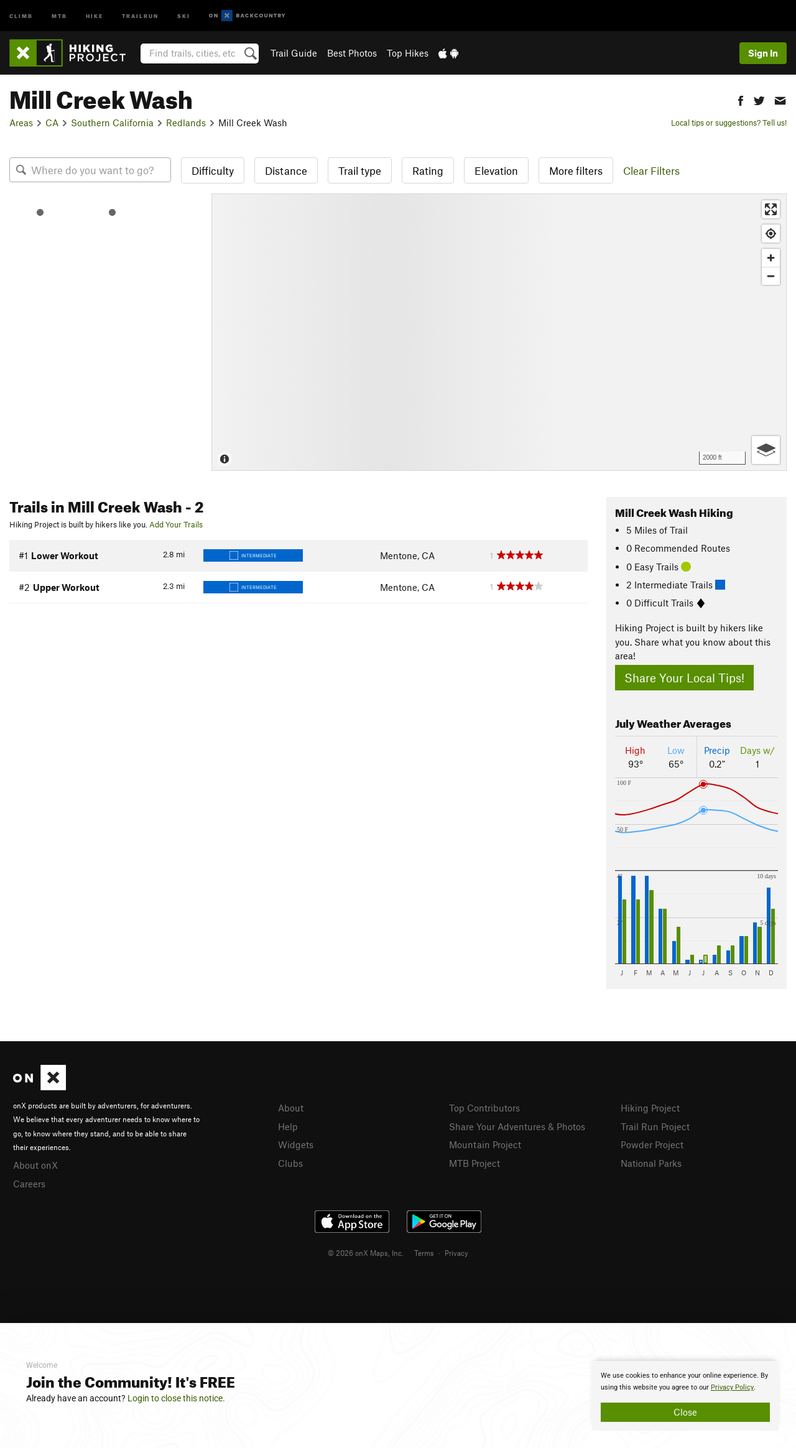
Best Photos (352, 52)
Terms (424, 1252)
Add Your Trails (176, 524)
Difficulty (213, 170)
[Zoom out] (771, 276)
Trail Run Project (655, 1126)
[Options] (766, 450)
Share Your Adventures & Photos (517, 1126)
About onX (35, 1165)
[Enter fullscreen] (771, 209)
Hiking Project (650, 1107)
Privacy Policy (732, 1387)
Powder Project (652, 1144)
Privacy (456, 1252)
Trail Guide (294, 52)
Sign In (763, 52)
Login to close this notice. (176, 1398)
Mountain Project (485, 1144)
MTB (59, 15)
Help (288, 1126)
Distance (286, 170)
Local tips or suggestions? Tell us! (729, 123)
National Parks (651, 1163)
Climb (21, 15)
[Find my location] (771, 234)
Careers (29, 1183)
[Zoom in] (771, 258)
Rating (427, 170)
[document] (685, 1396)
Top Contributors (484, 1107)
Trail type (359, 170)
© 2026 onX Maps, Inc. (366, 1252)
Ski (183, 15)
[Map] (499, 332)
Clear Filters (651, 170)
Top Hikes (407, 52)
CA (51, 122)
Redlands (186, 122)
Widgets (295, 1144)
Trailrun (140, 15)
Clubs (290, 1163)
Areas (21, 122)
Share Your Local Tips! (684, 678)
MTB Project (474, 1163)
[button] (741, 99)
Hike (94, 15)
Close (685, 1412)
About (290, 1107)
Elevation (496, 170)
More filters (576, 170)
